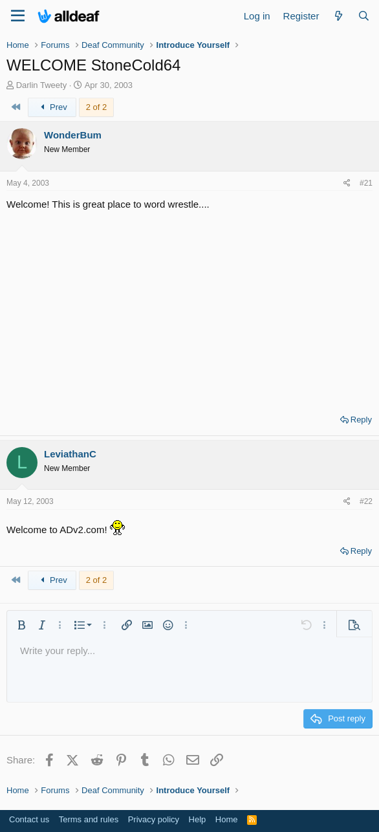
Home (226, 819)
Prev (52, 107)
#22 (366, 501)
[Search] (363, 16)
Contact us (29, 819)
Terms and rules (88, 819)
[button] (21, 625)
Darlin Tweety (41, 85)
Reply (361, 419)
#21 (366, 183)
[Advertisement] (189, 308)
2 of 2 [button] (96, 107)
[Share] (347, 183)
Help (197, 819)
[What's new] (338, 16)
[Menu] (18, 16)
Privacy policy (153, 819)
